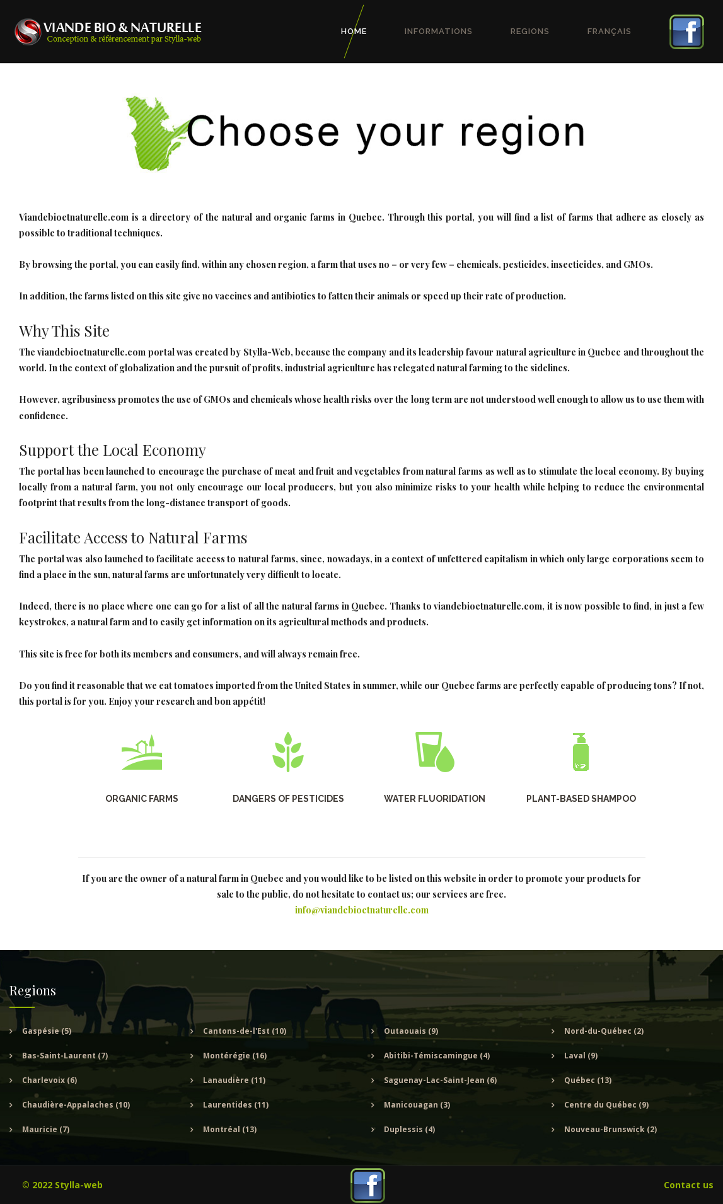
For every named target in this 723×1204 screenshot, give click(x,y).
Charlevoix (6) (49, 1080)
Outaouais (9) (411, 1031)
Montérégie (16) (235, 1055)
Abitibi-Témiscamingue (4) (437, 1055)
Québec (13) (587, 1080)
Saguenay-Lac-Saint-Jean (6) (440, 1080)
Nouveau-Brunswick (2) (610, 1129)
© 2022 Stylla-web (62, 1185)
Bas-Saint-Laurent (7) (65, 1055)
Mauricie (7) (45, 1129)
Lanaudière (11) (234, 1080)
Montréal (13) (230, 1129)
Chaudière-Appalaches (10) (76, 1104)
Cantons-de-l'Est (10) (244, 1031)
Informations (439, 31)
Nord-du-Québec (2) (604, 1031)
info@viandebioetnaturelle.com (362, 910)
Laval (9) (581, 1055)
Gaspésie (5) (46, 1031)
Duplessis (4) (409, 1129)
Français (609, 31)
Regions (530, 31)
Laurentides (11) (236, 1104)
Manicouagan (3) (417, 1104)
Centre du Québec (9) (606, 1104)
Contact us (689, 1185)
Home (354, 31)
